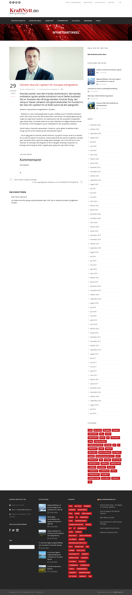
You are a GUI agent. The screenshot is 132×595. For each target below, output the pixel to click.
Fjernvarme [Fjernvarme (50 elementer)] (115, 437)
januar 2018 (94, 333)
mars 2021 (93, 201)
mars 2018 (93, 324)
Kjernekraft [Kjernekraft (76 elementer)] (93, 448)
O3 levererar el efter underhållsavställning (102, 88)
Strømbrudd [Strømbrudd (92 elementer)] (93, 471)
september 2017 (95, 350)
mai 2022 (93, 150)
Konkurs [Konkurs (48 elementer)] (109, 448)
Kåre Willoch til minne (107, 518)
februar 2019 (94, 278)
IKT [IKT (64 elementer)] (114, 445)
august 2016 (94, 405)
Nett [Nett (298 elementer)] (118, 456)
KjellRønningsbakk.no (107, 499)
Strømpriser (62, 21)
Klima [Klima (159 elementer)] (101, 448)
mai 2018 (93, 316)
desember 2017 (95, 337)
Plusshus (76, 21)
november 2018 (95, 290)
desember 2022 (95, 125)
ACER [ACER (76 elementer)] (90, 430)
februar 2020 (94, 227)
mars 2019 (93, 273)
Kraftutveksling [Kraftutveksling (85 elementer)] (104, 452)
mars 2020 (93, 222)
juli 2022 (93, 142)
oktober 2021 (94, 176)
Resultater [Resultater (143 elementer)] (116, 460)
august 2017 (94, 354)
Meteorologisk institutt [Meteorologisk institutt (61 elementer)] (105, 456)
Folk (40, 89)
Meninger (88, 21)
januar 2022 (94, 163)
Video (98, 21)
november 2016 (95, 392)
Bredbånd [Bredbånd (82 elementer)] (107, 430)
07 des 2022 (54, 512)
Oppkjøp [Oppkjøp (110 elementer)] (107, 460)
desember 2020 (95, 214)
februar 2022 (94, 159)
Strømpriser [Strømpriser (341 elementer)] (104, 471)
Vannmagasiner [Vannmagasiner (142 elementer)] (94, 478)
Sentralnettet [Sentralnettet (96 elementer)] (94, 463)
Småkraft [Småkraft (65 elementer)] (104, 463)
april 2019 (93, 269)
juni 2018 (93, 312)
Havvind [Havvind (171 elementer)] (108, 445)
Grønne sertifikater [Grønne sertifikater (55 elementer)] (95, 445)
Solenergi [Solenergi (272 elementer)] (92, 467)
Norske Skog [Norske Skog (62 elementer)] (93, 460)
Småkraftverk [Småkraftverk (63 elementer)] (115, 463)
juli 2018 (93, 307)
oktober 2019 (94, 244)
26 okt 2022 (53, 538)
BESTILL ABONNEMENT (73, 2)
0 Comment (103, 73)
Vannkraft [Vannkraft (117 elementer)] (105, 474)
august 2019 (94, 252)
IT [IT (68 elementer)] (118, 445)
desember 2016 (95, 388)
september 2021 (95, 180)
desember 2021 (95, 167)
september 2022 (95, 133)
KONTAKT (111, 2)
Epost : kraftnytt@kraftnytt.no (21, 510)
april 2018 (93, 320)
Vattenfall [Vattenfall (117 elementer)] (106, 478)
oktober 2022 (94, 129)
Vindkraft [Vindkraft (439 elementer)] (115, 478)
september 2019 (95, 248)
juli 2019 (93, 256)
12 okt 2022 (53, 562)
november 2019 (95, 239)
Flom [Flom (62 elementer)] (90, 441)
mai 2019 (93, 265)
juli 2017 (93, 358)
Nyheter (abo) (35, 21)
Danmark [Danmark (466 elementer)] (116, 430)
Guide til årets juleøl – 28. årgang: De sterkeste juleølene (111, 506)
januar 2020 (94, 231)
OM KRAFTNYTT (100, 2)
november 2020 (95, 218)
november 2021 (95, 172)
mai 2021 (93, 197)
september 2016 (95, 401)
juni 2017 (93, 362)
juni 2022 (93, 146)
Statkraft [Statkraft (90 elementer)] (101, 467)
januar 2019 (94, 282)
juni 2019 (93, 261)
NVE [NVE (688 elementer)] (101, 460)
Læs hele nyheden (26, 154)
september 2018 (95, 299)
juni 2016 (93, 413)
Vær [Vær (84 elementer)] (90, 482)
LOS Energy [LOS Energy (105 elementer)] (116, 452)
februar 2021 (94, 206)
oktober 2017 (94, 345)
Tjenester (49, 21)
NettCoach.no (118, 592)
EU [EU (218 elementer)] (108, 437)
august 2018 (94, 303)
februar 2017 (94, 379)
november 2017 (95, 341)
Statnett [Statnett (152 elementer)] (111, 467)
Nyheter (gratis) (18, 21)
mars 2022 (93, 155)
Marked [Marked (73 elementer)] (91, 456)
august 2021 (94, 184)
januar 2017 (94, 384)
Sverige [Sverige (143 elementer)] (113, 471)
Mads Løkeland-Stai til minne (109, 528)
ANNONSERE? (88, 2)
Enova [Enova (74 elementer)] (102, 437)
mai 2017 (93, 367)
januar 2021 (94, 210)
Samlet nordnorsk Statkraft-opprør (109, 70)
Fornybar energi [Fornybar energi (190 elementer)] (100, 441)
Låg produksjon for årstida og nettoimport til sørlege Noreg (55, 533)
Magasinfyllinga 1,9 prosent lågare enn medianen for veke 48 (54, 507)
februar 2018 (94, 329)
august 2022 (94, 138)
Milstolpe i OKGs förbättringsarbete (100, 96)
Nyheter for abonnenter (50, 89)
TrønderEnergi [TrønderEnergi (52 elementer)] (94, 474)
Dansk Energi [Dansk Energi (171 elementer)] (93, 434)
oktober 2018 (94, 295)
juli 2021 (93, 189)
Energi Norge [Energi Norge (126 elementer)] (93, 437)
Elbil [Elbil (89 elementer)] (101, 434)
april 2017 (93, 371)
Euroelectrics (29, 173)
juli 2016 (93, 409)
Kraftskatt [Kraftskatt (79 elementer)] (92, 452)
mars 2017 (93, 375)
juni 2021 (93, 193)
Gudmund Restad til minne (109, 532)
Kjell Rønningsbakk (28, 89)
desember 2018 (95, 286)
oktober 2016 (94, 396)
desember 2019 (95, 235)
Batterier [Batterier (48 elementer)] (97, 430)
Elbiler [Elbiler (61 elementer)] (108, 434)
